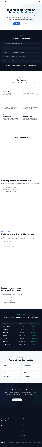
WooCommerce (25, 416)
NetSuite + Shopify (4, 414)
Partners (23, 429)
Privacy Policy (11, 442)
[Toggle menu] (40, 1)
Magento (23, 414)
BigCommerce (25, 418)
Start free (17, 23)
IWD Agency (24, 435)
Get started (17, 399)
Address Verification (5, 429)
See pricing (25, 23)
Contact (23, 431)
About (23, 427)
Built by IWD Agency (37, 442)
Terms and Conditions (19, 442)
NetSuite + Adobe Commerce (6, 418)
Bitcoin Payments (25, 433)
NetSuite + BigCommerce (6, 420)
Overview (3, 412)
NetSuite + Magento (5, 416)
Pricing (2, 422)
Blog (2, 427)
